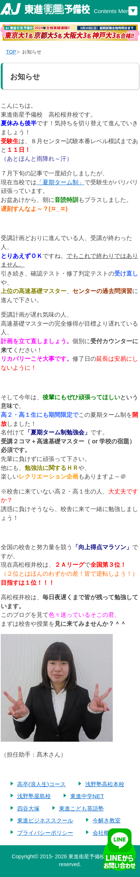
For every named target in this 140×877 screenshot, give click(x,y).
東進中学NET (87, 796)
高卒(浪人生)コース (41, 784)
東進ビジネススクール (45, 820)
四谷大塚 (28, 808)
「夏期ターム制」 (60, 182)
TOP (11, 52)
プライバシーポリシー (45, 833)
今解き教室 (107, 820)
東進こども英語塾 (81, 808)
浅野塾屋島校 (34, 796)
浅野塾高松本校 (104, 784)
